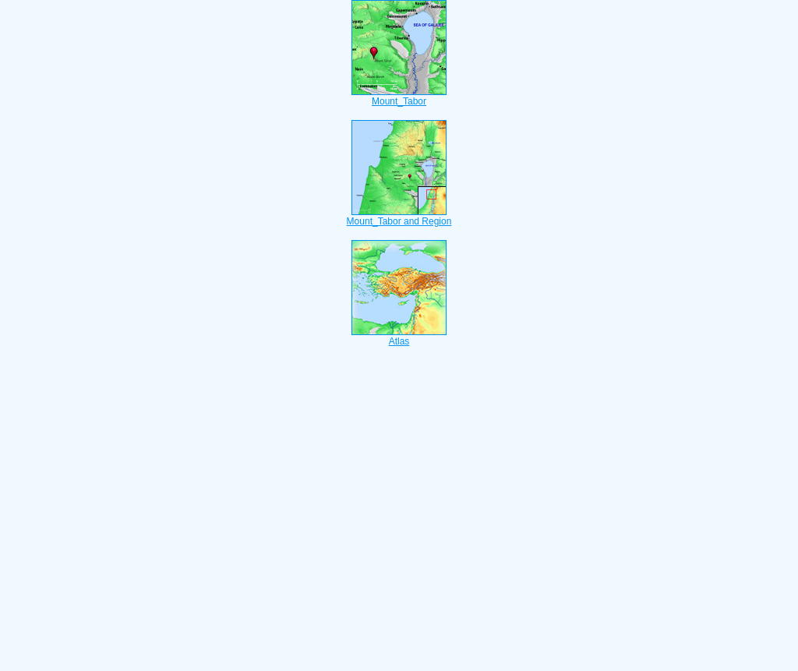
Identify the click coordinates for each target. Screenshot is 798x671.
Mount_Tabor (399, 97)
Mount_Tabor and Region (399, 217)
